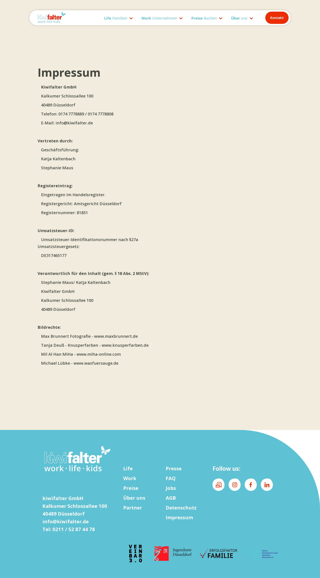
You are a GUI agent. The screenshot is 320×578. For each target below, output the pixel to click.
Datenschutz (181, 507)
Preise (130, 488)
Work (129, 478)
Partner (132, 507)
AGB (171, 497)
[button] (116, 17)
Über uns (134, 497)
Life (128, 468)
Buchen (204, 18)
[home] (65, 18)
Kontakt (277, 18)
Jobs (171, 488)
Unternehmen (159, 18)
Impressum (179, 517)
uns (239, 18)
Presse (174, 468)
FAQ (171, 478)
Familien (115, 18)
